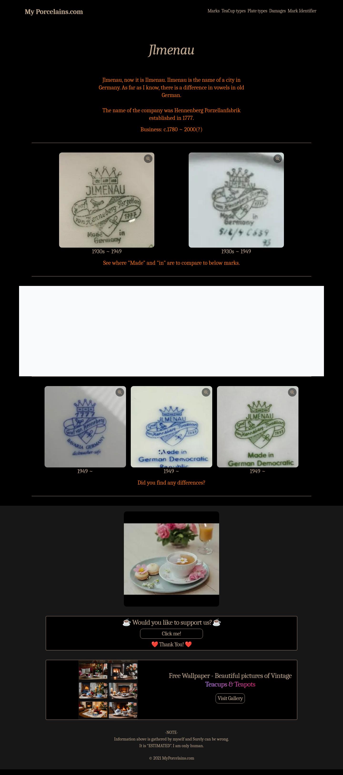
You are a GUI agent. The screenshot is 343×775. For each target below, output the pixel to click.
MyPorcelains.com (178, 758)
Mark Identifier (301, 11)
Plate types (257, 11)
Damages (277, 11)
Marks (213, 11)
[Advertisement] (171, 331)
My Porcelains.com (54, 12)
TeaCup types (233, 11)
